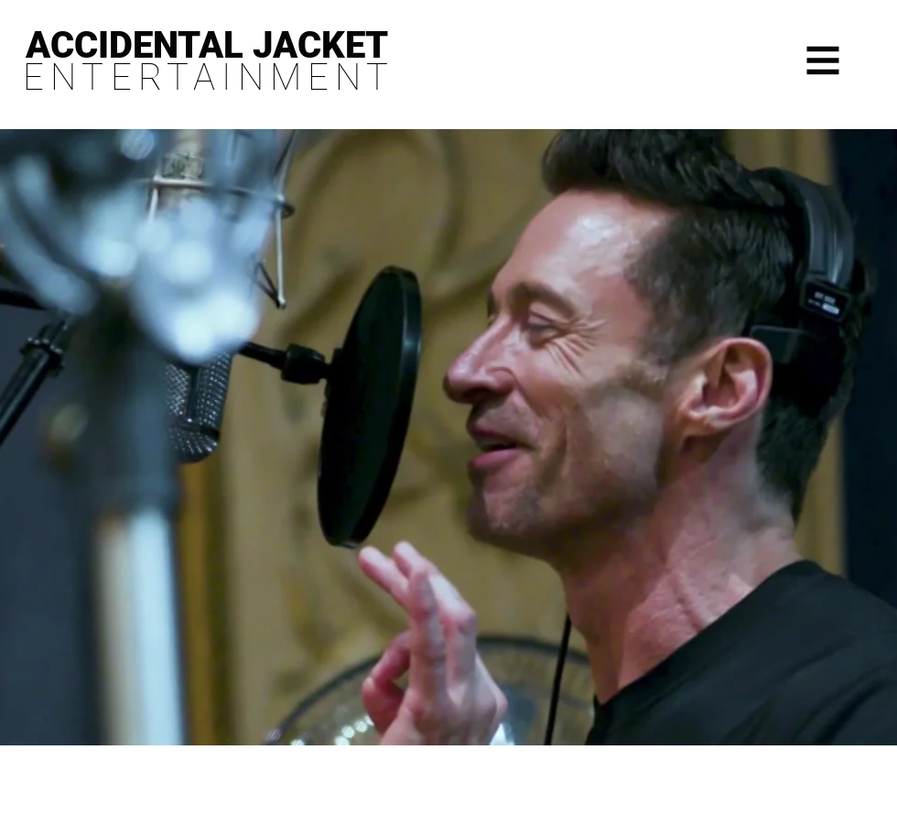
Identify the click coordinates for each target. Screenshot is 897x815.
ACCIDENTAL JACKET (207, 45)
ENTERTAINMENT (209, 77)
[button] (823, 61)
